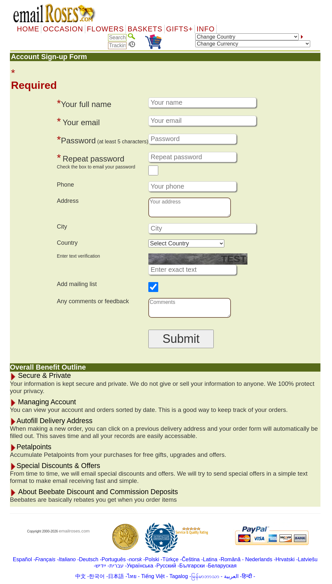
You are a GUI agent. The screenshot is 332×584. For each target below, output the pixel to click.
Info (206, 29)
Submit (181, 339)
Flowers (105, 29)
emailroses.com (74, 531)
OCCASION (63, 29)
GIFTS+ (179, 29)
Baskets (145, 29)
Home (28, 29)
